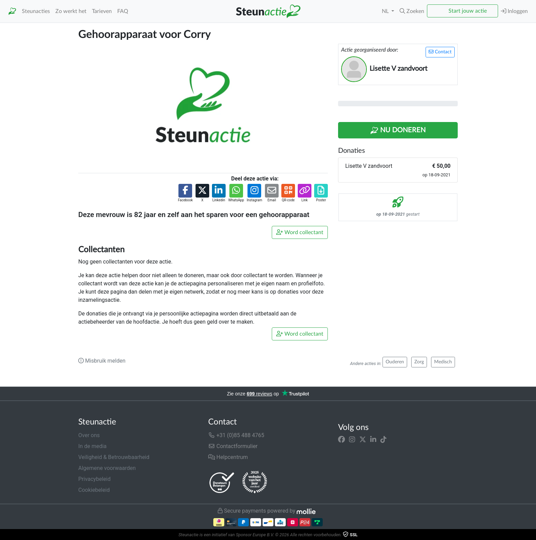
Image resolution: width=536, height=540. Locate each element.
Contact (440, 51)
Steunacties (36, 11)
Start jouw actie (467, 11)
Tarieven (102, 11)
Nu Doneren (398, 130)
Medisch (443, 362)
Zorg (419, 362)
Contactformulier (233, 446)
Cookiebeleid (94, 490)
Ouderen (395, 362)
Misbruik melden (101, 360)
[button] (412, 11)
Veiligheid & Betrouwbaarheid (113, 457)
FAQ (122, 11)
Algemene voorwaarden (107, 468)
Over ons (89, 435)
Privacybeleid (94, 479)
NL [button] (386, 11)
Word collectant (299, 232)
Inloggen (514, 11)
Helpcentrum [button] (228, 457)
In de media (92, 446)
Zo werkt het (70, 11)
